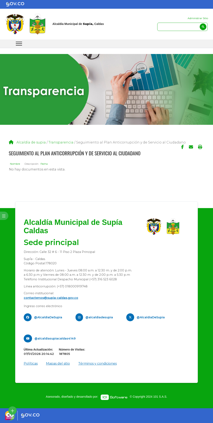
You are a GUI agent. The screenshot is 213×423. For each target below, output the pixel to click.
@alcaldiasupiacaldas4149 (55, 338)
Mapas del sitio (58, 363)
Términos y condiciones (97, 363)
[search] (182, 26)
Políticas (31, 363)
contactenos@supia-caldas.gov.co (51, 298)
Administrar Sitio (198, 18)
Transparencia (60, 142)
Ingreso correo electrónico (43, 306)
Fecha (44, 163)
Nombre (15, 163)
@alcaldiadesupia (99, 317)
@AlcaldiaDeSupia (48, 317)
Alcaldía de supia (31, 142)
